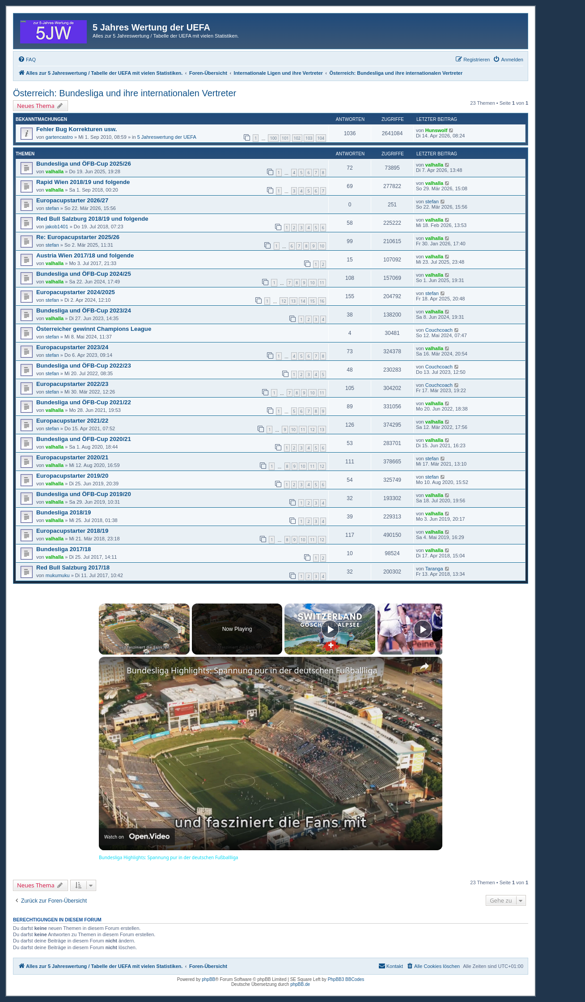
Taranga (434, 568)
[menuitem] (27, 59)
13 (293, 301)
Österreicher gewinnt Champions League (93, 328)
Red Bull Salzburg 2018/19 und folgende (92, 218)
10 (322, 246)
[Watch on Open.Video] (137, 836)
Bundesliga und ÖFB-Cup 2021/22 (83, 402)
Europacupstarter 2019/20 (72, 475)
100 (273, 138)
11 (322, 283)
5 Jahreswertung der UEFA (166, 137)
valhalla (55, 171)
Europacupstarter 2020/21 (72, 457)
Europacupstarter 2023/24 (72, 347)
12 (283, 301)
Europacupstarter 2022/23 (72, 384)
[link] (113, 671)
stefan (52, 208)
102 (297, 138)
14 (303, 301)
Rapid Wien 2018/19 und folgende (83, 182)
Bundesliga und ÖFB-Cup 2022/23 (83, 365)
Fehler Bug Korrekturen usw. (76, 129)
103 (308, 138)
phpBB (208, 979)
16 (322, 301)
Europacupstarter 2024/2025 (75, 292)
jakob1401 (57, 226)
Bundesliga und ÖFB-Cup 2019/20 (83, 494)
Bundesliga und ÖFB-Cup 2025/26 (83, 163)
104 (321, 138)
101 (285, 138)
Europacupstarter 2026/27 (72, 200)
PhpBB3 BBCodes (346, 979)
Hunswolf (436, 130)
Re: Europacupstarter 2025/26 (77, 237)
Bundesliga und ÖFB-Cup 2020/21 (83, 439)
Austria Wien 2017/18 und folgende (85, 255)
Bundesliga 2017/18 (63, 549)
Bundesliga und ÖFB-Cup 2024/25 (83, 273)
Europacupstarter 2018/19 (72, 530)
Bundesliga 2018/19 (63, 512)
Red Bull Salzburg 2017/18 (73, 567)
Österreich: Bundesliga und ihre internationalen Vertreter (124, 93)
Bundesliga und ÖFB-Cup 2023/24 (83, 310)
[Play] (330, 629)
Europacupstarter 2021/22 (72, 420)
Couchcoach (439, 330)
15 (312, 301)
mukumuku (58, 575)
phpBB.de (300, 984)
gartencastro (59, 137)
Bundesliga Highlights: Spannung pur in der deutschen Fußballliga (252, 670)
